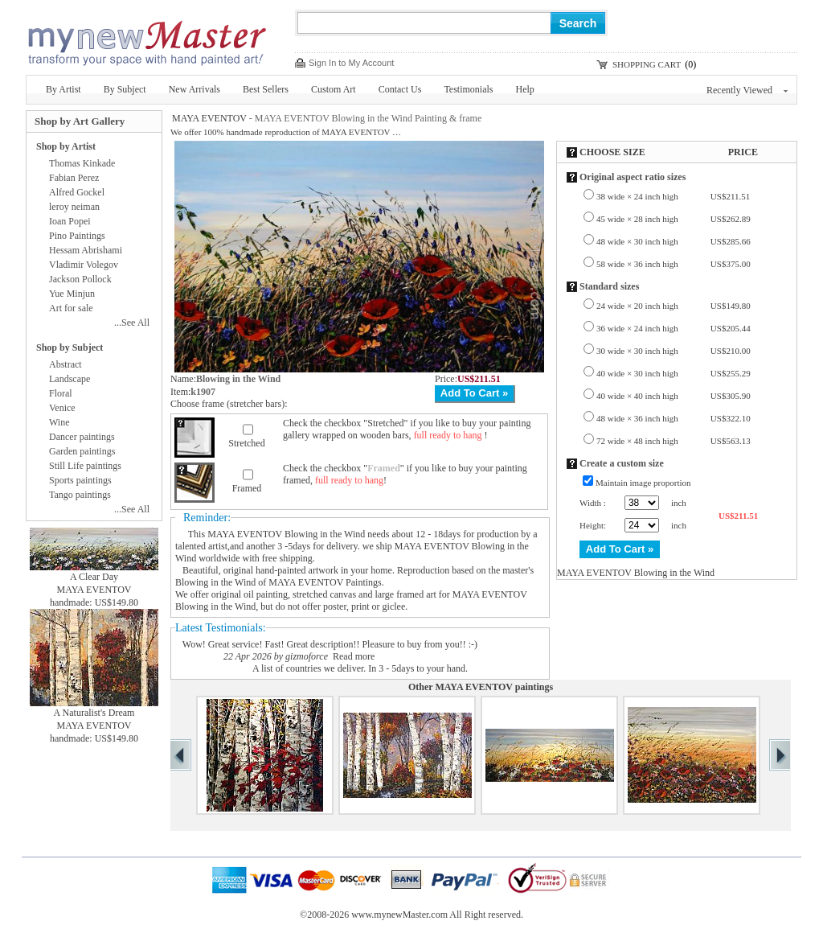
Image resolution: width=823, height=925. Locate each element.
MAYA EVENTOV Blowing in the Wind (286, 534)
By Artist (63, 89)
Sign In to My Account (351, 63)
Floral (60, 393)
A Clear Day (94, 576)
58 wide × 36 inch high (673, 264)
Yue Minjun (72, 293)
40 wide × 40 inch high (673, 396)
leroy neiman (74, 206)
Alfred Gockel (76, 192)
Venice (62, 407)
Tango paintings (80, 494)
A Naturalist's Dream (94, 712)
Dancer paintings (82, 436)
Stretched (246, 443)
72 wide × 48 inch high (673, 441)
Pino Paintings (77, 235)
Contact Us (400, 89)
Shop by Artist (66, 146)
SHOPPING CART (646, 64)
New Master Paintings (146, 38)
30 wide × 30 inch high (673, 351)
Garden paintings (82, 451)
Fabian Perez (74, 177)
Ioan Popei (70, 221)
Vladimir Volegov (83, 264)
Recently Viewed (747, 90)
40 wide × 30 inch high (673, 373)
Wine (59, 422)
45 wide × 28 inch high (673, 219)
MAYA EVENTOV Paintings (324, 582)
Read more (354, 656)
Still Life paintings (85, 465)
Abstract (65, 364)
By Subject (125, 89)
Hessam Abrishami (85, 250)
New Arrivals (194, 89)
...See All (131, 322)
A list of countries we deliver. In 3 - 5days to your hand (358, 668)
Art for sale (71, 308)
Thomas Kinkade (82, 163)
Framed (247, 488)
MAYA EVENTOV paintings (494, 687)
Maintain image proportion (643, 482)
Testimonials (468, 89)
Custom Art (333, 89)
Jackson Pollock (80, 279)
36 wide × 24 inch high (673, 328)
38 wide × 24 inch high (673, 196)
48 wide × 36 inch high (673, 418)
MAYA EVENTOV (209, 118)
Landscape (69, 378)
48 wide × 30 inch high (673, 241)
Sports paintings (80, 480)
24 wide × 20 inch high (673, 305)
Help (525, 89)
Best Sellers (266, 89)
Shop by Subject (69, 347)
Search (578, 23)
